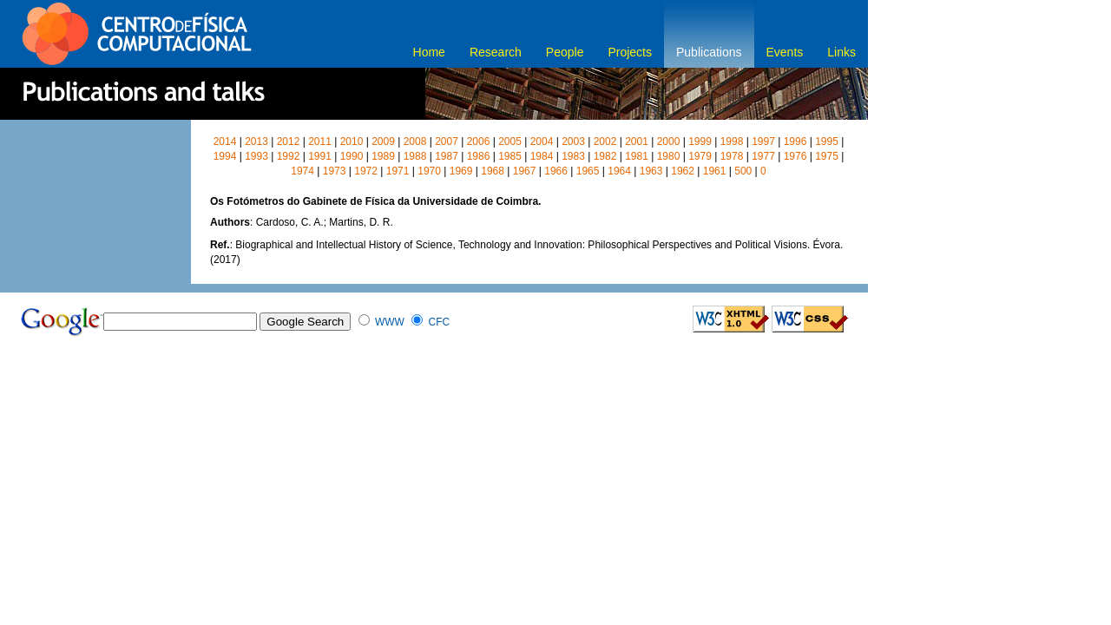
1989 (383, 156)
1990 (352, 156)
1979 (700, 156)
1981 (636, 156)
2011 (320, 141)
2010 (352, 141)
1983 (573, 156)
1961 (714, 171)
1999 (700, 141)
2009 (383, 141)
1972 (366, 171)
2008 (415, 141)
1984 (542, 156)
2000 (668, 141)
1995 (826, 141)
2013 (256, 141)
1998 (732, 141)
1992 (288, 156)
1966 (556, 171)
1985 (510, 156)
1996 (795, 141)
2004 (542, 141)
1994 (225, 156)
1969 (461, 171)
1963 (651, 171)
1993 (256, 156)
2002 (605, 141)
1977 (763, 156)
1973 (334, 171)
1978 (732, 156)
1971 (398, 171)
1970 (429, 171)
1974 (302, 171)
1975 (826, 156)
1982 (605, 156)
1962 (682, 171)
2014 (225, 141)
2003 (573, 141)
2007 (446, 141)
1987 (446, 156)
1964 (619, 171)
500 (743, 171)
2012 (288, 141)
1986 (478, 156)
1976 (795, 156)
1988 (415, 156)
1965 (588, 171)
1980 (668, 156)
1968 (492, 171)
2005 (510, 141)
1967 (524, 171)
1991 (320, 156)
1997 (763, 141)
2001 (636, 141)
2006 (478, 141)
